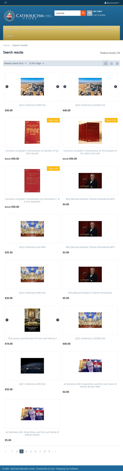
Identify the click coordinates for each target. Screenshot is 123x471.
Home (6, 45)
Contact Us (90, 29)
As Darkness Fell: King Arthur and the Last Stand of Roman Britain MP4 (90, 385)
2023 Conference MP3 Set (32, 105)
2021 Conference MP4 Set (32, 384)
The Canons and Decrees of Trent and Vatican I (32, 338)
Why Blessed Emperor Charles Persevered (90, 293)
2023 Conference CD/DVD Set (90, 105)
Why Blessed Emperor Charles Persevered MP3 (90, 247)
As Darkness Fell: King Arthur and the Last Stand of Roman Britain (32, 433)
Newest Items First (15, 63)
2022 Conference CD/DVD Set (90, 338)
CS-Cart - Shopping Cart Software (63, 468)
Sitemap (106, 29)
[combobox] (67, 13)
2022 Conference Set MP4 (32, 247)
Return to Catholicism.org (39, 29)
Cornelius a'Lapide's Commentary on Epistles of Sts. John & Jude (32, 152)
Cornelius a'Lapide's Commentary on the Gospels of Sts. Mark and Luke (90, 152)
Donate (10, 36)
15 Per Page (36, 63)
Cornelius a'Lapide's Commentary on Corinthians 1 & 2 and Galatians (32, 200)
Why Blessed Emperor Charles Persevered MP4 (90, 199)
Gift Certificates (69, 29)
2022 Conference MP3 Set (32, 293)
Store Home (12, 29)
